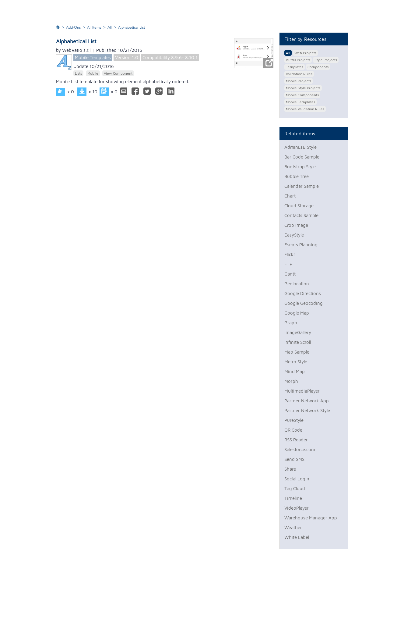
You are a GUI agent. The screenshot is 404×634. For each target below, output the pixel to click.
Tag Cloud (294, 488)
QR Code (293, 430)
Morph (291, 381)
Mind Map (294, 371)
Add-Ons (73, 27)
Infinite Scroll (297, 342)
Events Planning (301, 244)
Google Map (296, 312)
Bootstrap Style (300, 166)
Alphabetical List (131, 27)
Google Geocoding (303, 303)
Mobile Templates (93, 57)
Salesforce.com (299, 449)
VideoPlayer (296, 508)
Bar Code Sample (301, 156)
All (109, 27)
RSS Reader (296, 439)
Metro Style (295, 361)
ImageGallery (297, 332)
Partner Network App (306, 400)
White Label (296, 537)
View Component (118, 73)
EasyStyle (294, 234)
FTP (288, 264)
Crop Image (296, 225)
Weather (293, 527)
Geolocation (296, 283)
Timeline (293, 498)
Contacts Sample (301, 215)
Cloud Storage (299, 205)
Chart (290, 195)
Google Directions (302, 293)
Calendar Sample (301, 186)
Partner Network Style (307, 410)
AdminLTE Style (300, 147)
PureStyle (294, 420)
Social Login (296, 478)
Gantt (290, 273)
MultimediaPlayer (302, 391)
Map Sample (296, 351)
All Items (94, 27)
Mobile (92, 73)
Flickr (289, 254)
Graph (290, 322)
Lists (78, 73)
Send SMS (294, 459)
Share (290, 469)
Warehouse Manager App (310, 517)
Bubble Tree (296, 176)
